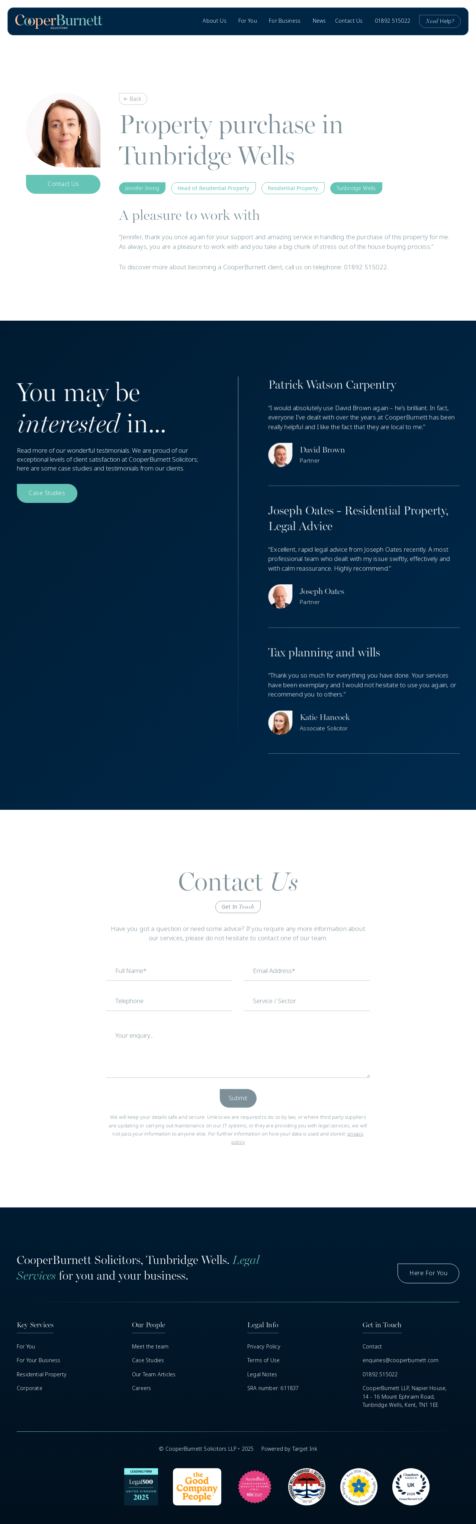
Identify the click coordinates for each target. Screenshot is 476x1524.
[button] (216, 21)
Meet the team (150, 1346)
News (319, 21)
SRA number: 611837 (273, 1388)
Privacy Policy (263, 1346)
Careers (141, 1388)
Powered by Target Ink (289, 1449)
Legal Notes (262, 1374)
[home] (59, 21)
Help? (440, 21)
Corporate (29, 1388)
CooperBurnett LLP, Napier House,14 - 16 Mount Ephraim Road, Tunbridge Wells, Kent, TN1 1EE (405, 1397)
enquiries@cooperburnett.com (400, 1360)
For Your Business (38, 1360)
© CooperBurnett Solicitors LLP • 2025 (206, 1449)
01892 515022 (393, 21)
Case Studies (148, 1360)
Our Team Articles (154, 1374)
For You (26, 1346)
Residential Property (42, 1374)
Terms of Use (263, 1360)
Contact (372, 1346)
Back (135, 99)
